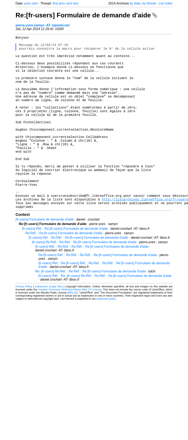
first (55, 3)
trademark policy (105, 337)
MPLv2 (72, 331)
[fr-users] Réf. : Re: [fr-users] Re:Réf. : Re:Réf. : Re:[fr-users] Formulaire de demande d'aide (104, 314)
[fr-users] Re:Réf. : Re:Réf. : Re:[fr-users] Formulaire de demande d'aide (84, 280)
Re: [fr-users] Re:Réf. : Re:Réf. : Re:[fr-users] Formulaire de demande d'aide (90, 309)
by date (135, 3)
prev (27, 3)
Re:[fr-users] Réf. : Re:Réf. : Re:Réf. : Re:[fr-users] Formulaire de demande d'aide (97, 293)
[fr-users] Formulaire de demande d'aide (45, 258)
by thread (149, 3)
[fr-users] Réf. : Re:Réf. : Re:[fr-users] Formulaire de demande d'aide (78, 276)
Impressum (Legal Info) (49, 324)
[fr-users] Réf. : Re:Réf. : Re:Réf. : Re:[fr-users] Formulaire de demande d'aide (91, 285)
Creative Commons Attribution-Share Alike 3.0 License (70, 327)
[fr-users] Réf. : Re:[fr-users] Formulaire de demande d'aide (65, 267)
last (75, 3)
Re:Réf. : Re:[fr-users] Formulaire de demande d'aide (63, 271)
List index (165, 3)
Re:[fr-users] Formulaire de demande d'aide (86, 15)
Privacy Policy (24, 324)
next (34, 3)
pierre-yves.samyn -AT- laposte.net (42, 25)
